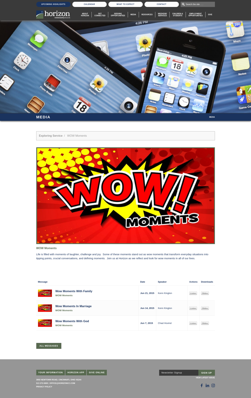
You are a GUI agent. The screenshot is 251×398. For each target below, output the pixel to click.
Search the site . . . (194, 4)
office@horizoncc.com (62, 383)
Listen (193, 293)
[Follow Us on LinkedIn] (207, 385)
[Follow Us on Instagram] (213, 385)
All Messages (49, 346)
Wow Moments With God (72, 321)
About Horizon (85, 15)
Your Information (50, 372)
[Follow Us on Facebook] (201, 385)
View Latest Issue (205, 378)
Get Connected (99, 15)
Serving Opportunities (118, 15)
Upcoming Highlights (53, 4)
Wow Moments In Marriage (73, 306)
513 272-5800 (42, 383)
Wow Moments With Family (73, 291)
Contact (161, 4)
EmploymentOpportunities (195, 15)
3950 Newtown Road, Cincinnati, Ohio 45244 (58, 380)
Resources (147, 15)
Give (210, 15)
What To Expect (126, 4)
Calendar (89, 4)
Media (133, 15)
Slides (205, 293)
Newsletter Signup (172, 373)
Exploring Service (51, 135)
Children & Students (177, 15)
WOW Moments (64, 295)
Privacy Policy (44, 387)
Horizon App (75, 372)
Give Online (97, 372)
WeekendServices (162, 15)
